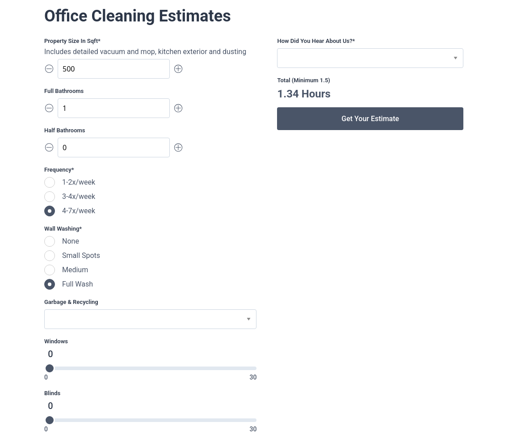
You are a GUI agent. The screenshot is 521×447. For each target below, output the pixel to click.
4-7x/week (78, 211)
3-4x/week (78, 196)
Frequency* (59, 169)
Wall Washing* (63, 228)
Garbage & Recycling (71, 302)
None (70, 241)
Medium (75, 270)
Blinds (52, 393)
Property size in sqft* (72, 41)
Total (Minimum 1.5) (303, 80)
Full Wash (77, 284)
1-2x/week (78, 182)
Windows (56, 341)
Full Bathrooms (64, 91)
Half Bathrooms (64, 130)
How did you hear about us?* (316, 41)
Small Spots (81, 255)
